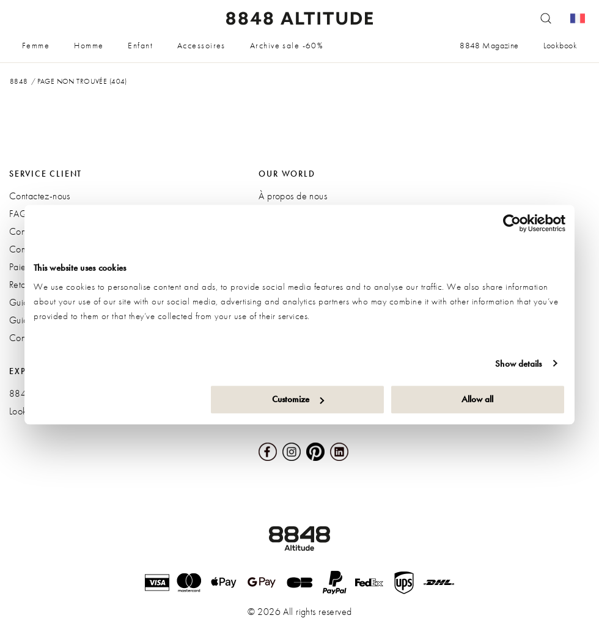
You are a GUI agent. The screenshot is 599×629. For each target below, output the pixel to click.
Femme (36, 45)
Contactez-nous (39, 195)
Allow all (477, 399)
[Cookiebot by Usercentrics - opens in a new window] (511, 223)
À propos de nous (293, 195)
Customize (298, 399)
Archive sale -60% (286, 45)
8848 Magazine (489, 45)
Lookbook (560, 45)
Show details (518, 364)
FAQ (18, 213)
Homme (88, 45)
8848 (19, 81)
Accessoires (201, 45)
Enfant (140, 45)
